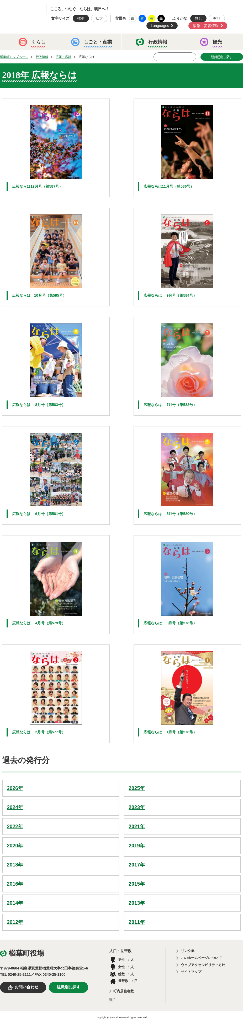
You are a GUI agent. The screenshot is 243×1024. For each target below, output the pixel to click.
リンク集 (187, 951)
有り (216, 18)
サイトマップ (191, 972)
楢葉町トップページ (14, 57)
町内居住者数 (123, 991)
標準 (80, 18)
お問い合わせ (26, 987)
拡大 (99, 18)
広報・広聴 (63, 57)
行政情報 (42, 57)
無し (198, 18)
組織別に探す (222, 57)
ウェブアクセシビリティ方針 (203, 965)
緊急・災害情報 (206, 26)
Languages (160, 26)
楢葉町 (28, 9)
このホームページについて (201, 958)
